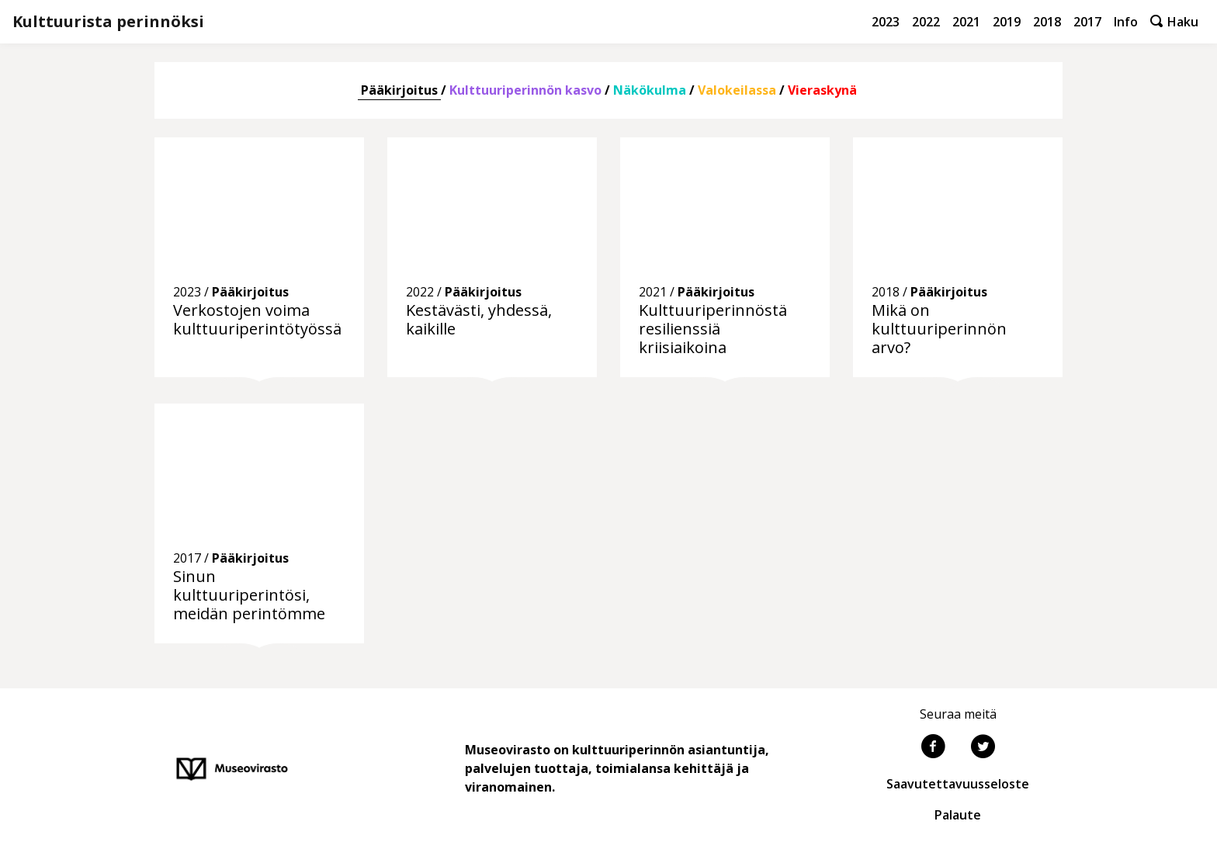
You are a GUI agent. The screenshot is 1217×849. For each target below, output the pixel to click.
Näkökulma (649, 90)
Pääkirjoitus (399, 90)
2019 (1007, 21)
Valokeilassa (737, 90)
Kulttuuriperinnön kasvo (525, 90)
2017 (1087, 21)
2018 (1047, 21)
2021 (966, 21)
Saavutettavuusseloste (957, 783)
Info (1126, 21)
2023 (886, 21)
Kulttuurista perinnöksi (108, 21)
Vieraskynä (822, 90)
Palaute (957, 814)
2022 (926, 21)
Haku (1174, 21)
